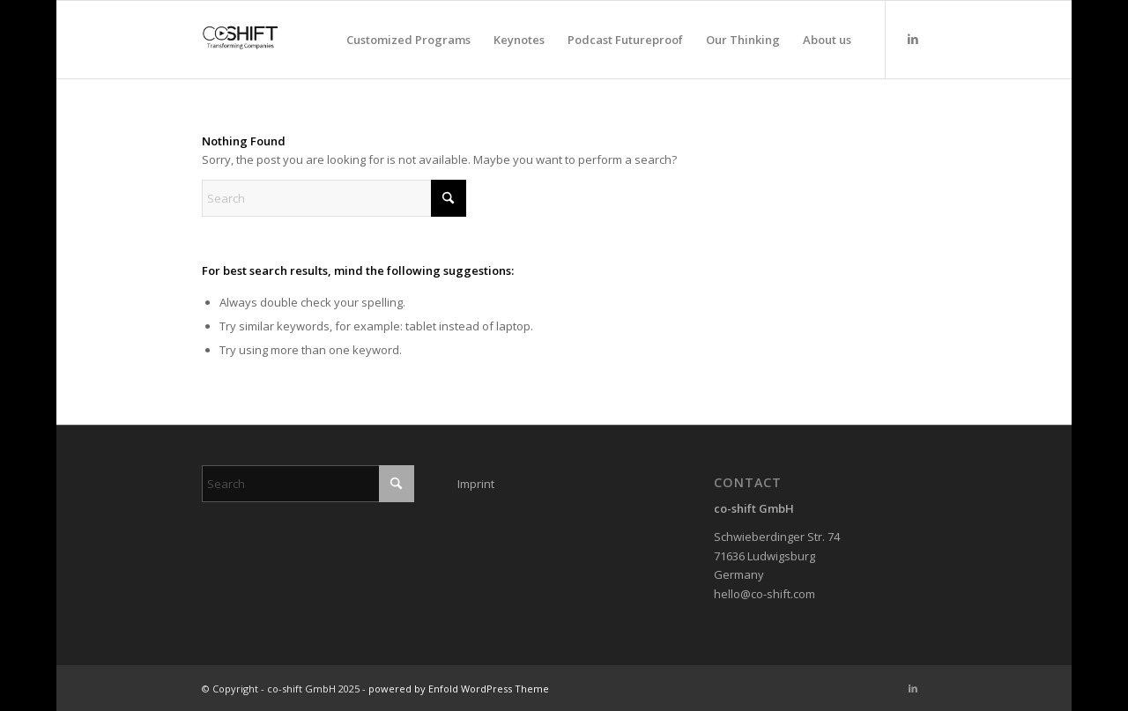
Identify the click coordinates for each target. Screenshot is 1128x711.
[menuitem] (408, 39)
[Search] (334, 198)
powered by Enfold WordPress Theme (458, 688)
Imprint (475, 484)
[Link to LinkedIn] (913, 39)
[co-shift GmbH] (240, 39)
